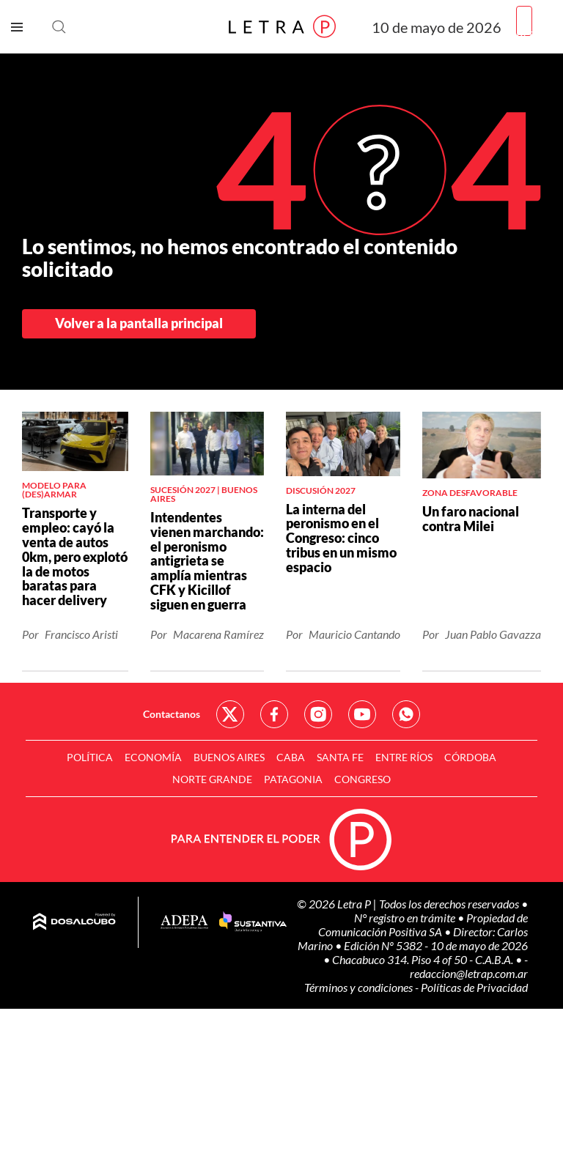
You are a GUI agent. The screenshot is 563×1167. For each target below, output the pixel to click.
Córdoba (470, 757)
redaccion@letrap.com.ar (469, 973)
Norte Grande (212, 779)
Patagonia (293, 779)
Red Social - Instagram (318, 714)
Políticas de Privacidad (474, 987)
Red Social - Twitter (230, 714)
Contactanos (171, 714)
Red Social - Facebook (274, 714)
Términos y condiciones (359, 987)
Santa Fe (340, 757)
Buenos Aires (229, 757)
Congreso (362, 779)
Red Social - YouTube (362, 714)
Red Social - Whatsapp (406, 714)
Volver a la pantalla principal (139, 323)
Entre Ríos (404, 757)
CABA (290, 757)
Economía (153, 757)
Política (90, 757)
